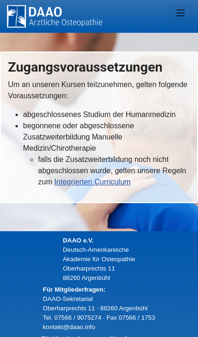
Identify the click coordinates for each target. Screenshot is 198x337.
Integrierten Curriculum (92, 182)
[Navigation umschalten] (180, 13)
